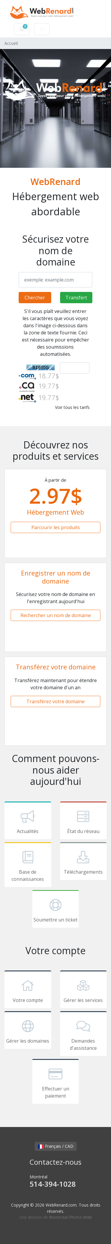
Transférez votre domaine (55, 701)
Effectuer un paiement (55, 1082)
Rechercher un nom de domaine (55, 615)
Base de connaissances (27, 865)
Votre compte (27, 990)
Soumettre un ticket (55, 910)
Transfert (76, 297)
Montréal (55, 1181)
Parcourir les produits (55, 527)
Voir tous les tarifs (72, 407)
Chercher (35, 297)
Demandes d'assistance (83, 1034)
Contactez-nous (55, 1162)
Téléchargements (83, 862)
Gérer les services (83, 990)
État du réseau (83, 821)
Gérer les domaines (27, 1031)
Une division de (55, 1217)
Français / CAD (55, 1146)
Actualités (27, 821)
